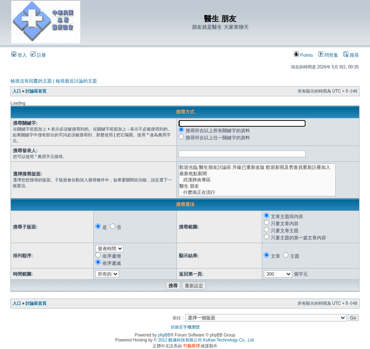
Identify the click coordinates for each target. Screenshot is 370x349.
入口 (17, 91)
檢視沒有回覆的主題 (31, 80)
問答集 (328, 55)
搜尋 (351, 55)
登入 (19, 55)
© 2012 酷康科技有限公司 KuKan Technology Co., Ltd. (204, 340)
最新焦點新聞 (257, 174)
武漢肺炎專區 (257, 180)
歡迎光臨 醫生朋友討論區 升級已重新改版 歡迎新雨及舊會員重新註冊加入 (257, 167)
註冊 (38, 55)
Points (303, 55)
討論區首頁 (36, 91)
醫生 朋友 (257, 186)
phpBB (164, 335)
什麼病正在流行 (257, 192)
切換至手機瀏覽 (185, 327)
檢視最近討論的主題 (76, 80)
